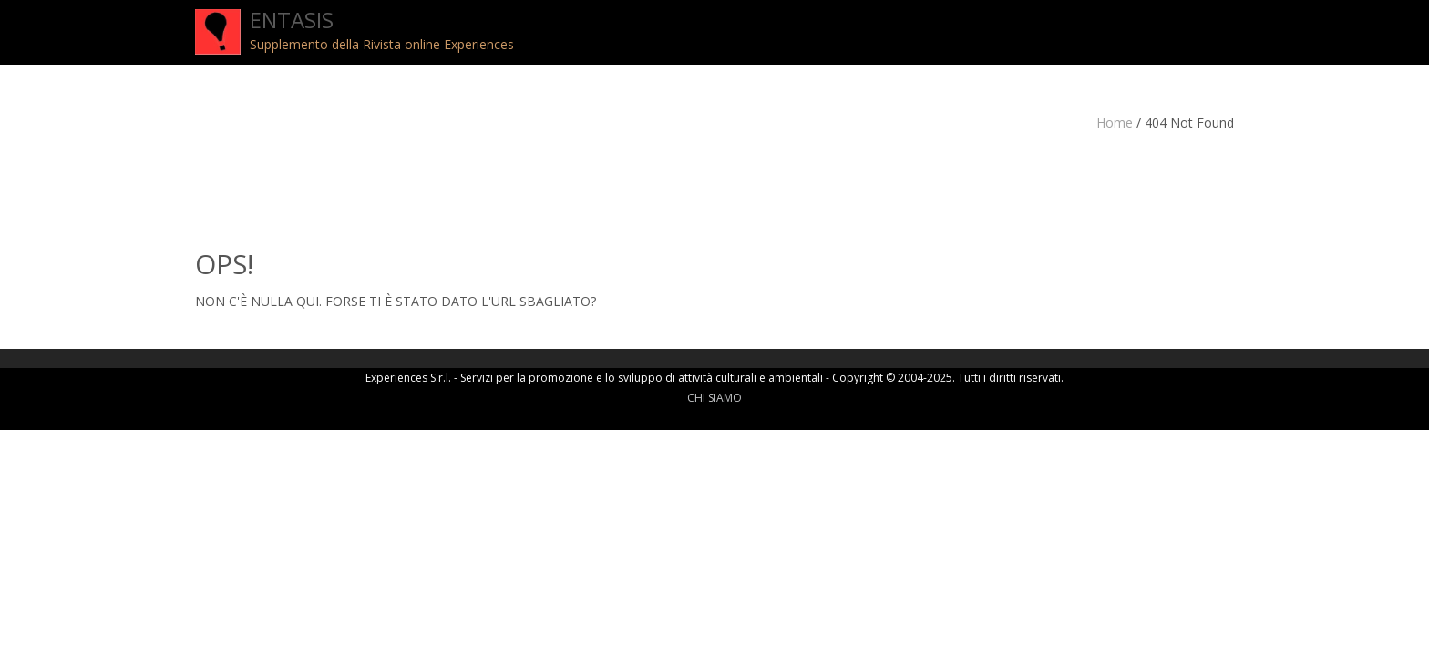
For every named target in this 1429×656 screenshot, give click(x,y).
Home (1114, 122)
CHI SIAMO (714, 397)
